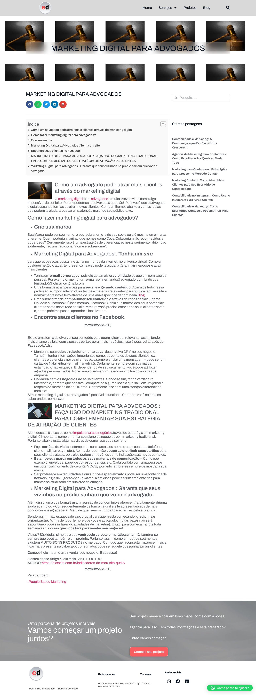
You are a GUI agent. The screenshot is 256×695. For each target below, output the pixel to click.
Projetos (190, 7)
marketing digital (70, 199)
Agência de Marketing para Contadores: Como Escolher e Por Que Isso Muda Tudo (199, 158)
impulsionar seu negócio (92, 432)
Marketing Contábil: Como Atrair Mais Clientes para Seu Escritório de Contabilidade (198, 184)
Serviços (168, 7)
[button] (228, 8)
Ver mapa (145, 674)
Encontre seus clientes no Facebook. (56, 150)
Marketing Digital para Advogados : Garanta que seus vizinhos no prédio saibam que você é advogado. (94, 168)
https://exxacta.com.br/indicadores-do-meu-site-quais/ (83, 563)
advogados (99, 199)
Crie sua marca (41, 140)
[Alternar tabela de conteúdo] (161, 124)
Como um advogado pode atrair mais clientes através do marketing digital (82, 129)
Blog (206, 7)
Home (147, 7)
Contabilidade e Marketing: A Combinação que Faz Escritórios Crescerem (194, 143)
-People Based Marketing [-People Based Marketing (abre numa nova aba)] (47, 581)
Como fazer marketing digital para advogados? (63, 135)
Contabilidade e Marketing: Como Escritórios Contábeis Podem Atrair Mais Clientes (200, 211)
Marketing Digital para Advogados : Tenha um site (65, 145)
